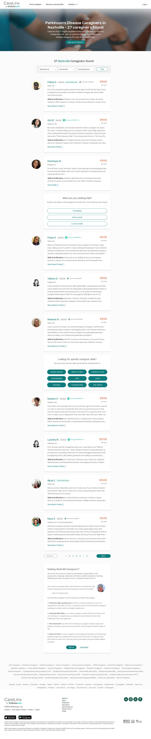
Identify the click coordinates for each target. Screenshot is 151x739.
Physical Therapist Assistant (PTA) (94, 674)
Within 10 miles (77, 372)
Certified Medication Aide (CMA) (56, 678)
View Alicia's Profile (55, 504)
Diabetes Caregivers (18, 668)
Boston (25, 684)
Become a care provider (55, 4)
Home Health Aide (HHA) (88, 671)
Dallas (49, 684)
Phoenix (51, 688)
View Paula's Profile (55, 264)
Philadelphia (41, 688)
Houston (88, 684)
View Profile (53, 185)
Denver (56, 684)
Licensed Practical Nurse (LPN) (69, 674)
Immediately (77, 211)
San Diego (71, 688)
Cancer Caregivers (63, 665)
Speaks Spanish (57, 372)
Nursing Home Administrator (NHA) (130, 671)
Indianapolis (98, 684)
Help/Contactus (67, 707)
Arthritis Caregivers (47, 665)
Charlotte (33, 684)
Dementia (56, 385)
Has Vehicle (97, 385)
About (64, 700)
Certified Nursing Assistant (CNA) (65, 671)
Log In (145, 4)
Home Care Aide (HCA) (106, 678)
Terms (64, 711)
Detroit (63, 684)
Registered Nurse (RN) (47, 674)
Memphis (129, 684)
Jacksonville (108, 684)
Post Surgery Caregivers (131, 668)
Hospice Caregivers (55, 668)
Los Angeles (119, 684)
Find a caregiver (35, 4)
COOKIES (7, 709)
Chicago (42, 684)
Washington (109, 688)
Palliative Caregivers (94, 668)
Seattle (100, 688)
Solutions (73, 4)
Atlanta (12, 684)
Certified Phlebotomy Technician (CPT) (123, 674)
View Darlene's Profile (56, 425)
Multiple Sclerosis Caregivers (74, 668)
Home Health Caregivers (37, 668)
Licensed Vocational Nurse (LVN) (25, 674)
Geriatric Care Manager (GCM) (32, 678)
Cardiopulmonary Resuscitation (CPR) (37, 671)
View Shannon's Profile (57, 346)
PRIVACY (30, 709)
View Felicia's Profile (56, 106)
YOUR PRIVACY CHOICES (19, 709)
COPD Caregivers (99, 665)
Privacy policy (67, 709)
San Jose (92, 688)
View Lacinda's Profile (56, 466)
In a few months (77, 224)
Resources (65, 705)
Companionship (77, 385)
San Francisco (82, 688)
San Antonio (60, 688)
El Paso (71, 684)
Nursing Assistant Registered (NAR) (83, 678)
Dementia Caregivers (115, 665)
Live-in (97, 378)
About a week (77, 217)
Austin (19, 684)
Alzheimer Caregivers (30, 665)
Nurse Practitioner (123, 678)
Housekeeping (56, 378)
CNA (77, 378)
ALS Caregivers (14, 665)
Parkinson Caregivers (112, 668)
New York (138, 684)
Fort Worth (79, 684)
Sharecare (65, 702)
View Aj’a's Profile (55, 147)
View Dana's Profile (55, 545)
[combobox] (59, 69)
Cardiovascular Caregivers (81, 665)
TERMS (37, 709)
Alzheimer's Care (98, 372)
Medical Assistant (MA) (107, 671)
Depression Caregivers (133, 665)
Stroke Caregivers (14, 671)
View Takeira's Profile (56, 305)
